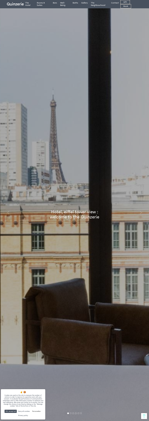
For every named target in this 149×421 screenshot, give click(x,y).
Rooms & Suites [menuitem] (41, 4)
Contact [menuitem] (115, 3)
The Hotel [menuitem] (27, 4)
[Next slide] (140, 212)
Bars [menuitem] (55, 3)
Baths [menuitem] (75, 3)
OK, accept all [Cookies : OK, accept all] (11, 411)
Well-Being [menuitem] (62, 4)
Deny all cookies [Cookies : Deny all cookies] (24, 411)
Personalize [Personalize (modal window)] (36, 411)
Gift (125, 2)
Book (125, 6)
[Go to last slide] (8, 212)
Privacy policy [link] (23, 415)
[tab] (68, 413)
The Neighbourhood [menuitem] (98, 4)
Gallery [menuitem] (84, 3)
